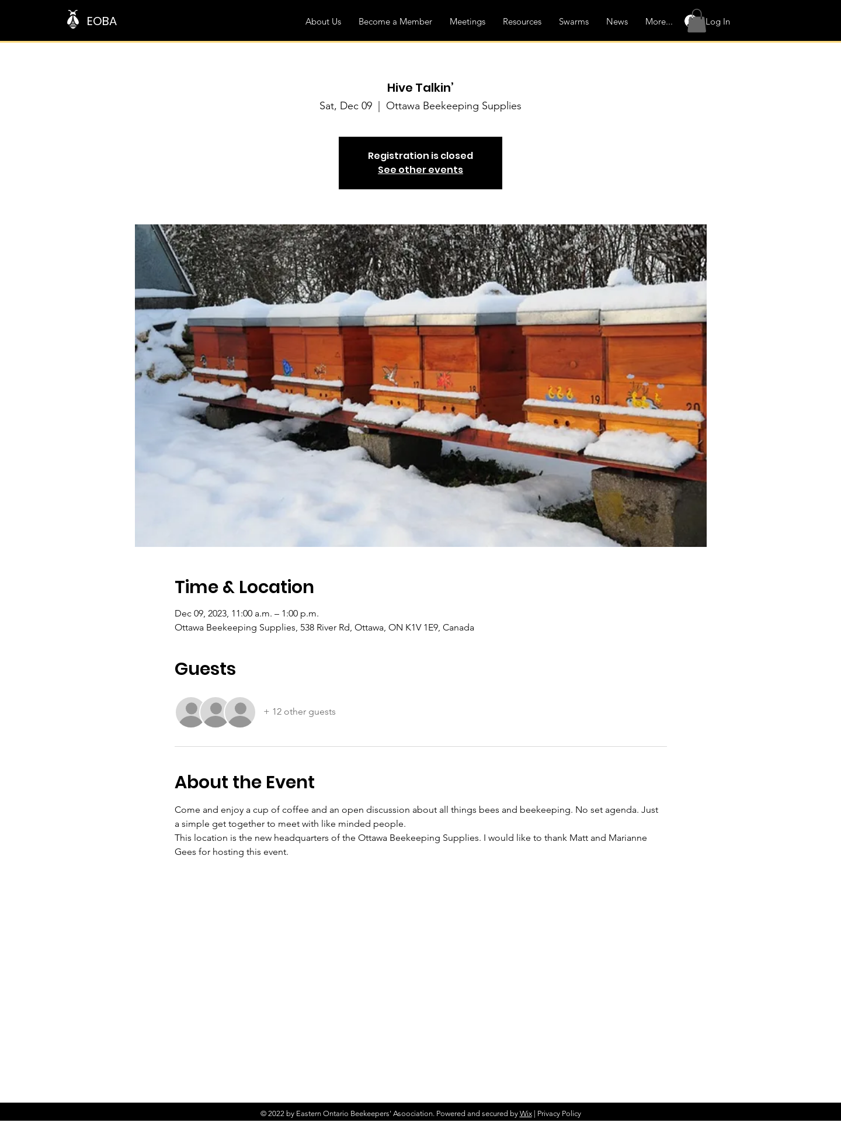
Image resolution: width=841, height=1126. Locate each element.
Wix (526, 1113)
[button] (697, 21)
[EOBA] (144, 20)
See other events (420, 169)
